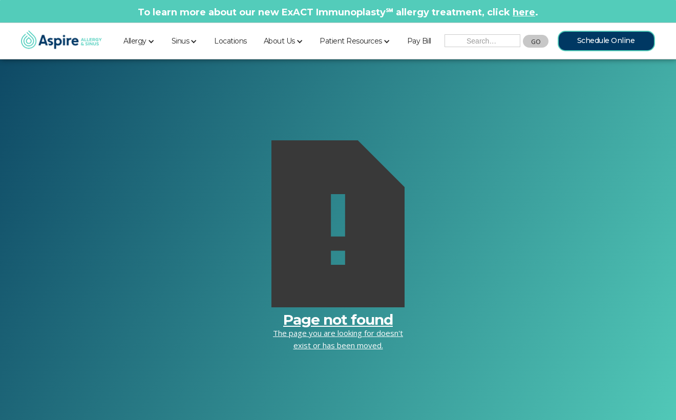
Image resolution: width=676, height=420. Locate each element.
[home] (61, 40)
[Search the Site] (482, 40)
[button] (139, 39)
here (524, 12)
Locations (230, 41)
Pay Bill (419, 41)
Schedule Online (606, 40)
